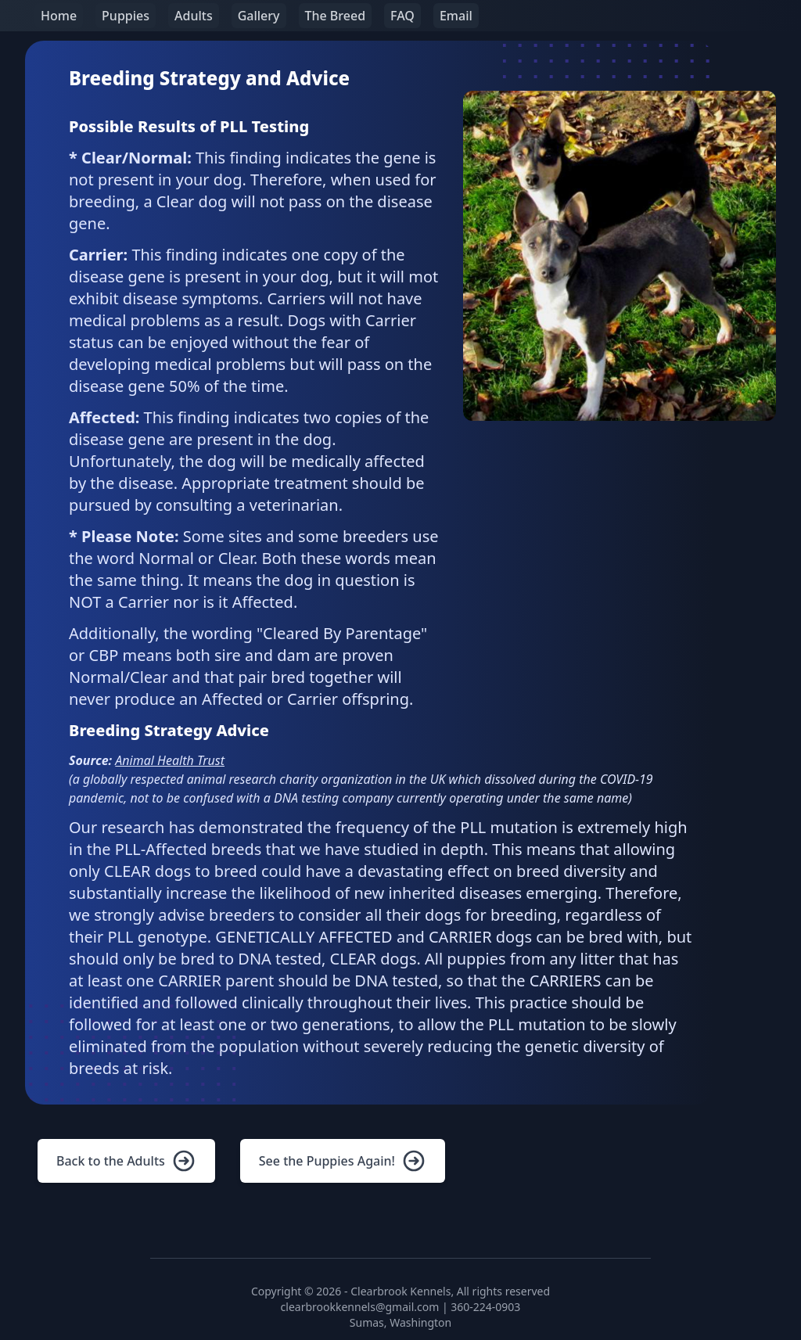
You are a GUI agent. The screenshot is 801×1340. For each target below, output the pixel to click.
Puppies (125, 15)
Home (59, 15)
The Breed (335, 15)
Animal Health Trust (169, 760)
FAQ (402, 15)
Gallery (259, 15)
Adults (193, 15)
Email (456, 15)
